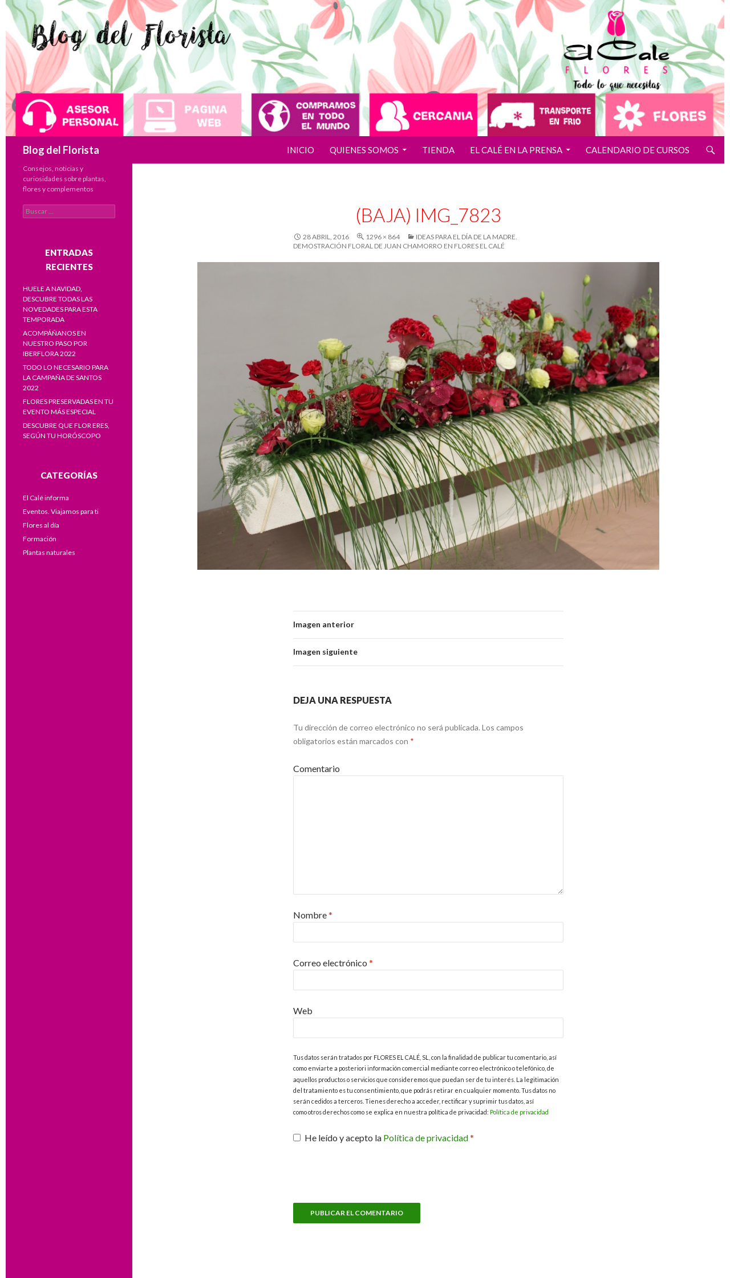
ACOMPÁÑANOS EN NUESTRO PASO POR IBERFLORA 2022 (55, 343)
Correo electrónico (333, 962)
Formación (39, 538)
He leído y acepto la (383, 1137)
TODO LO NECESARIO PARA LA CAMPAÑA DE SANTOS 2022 (65, 377)
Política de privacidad (519, 1112)
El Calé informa (46, 497)
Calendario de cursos (638, 150)
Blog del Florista (61, 150)
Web (303, 1010)
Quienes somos (364, 150)
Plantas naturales (49, 552)
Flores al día (41, 525)
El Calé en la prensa (516, 150)
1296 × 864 (383, 236)
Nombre (312, 914)
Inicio (300, 150)
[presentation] (380, 1180)
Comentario (316, 768)
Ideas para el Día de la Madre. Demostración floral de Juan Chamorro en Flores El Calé (405, 241)
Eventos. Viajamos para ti (61, 511)
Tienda (438, 150)
